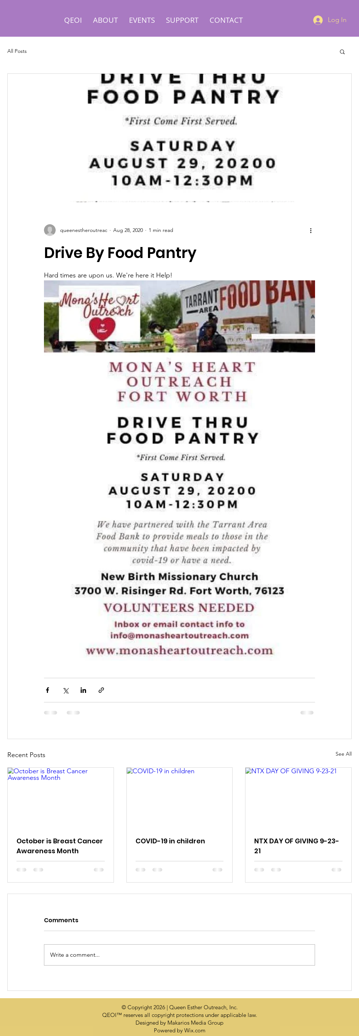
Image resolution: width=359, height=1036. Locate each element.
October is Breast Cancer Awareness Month (59, 845)
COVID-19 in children (170, 841)
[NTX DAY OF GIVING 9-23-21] (298, 797)
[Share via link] (101, 690)
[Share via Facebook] (47, 690)
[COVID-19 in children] (180, 797)
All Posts (17, 51)
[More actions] (310, 230)
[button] (342, 51)
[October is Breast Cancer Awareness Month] (61, 797)
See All (344, 753)
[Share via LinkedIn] (83, 690)
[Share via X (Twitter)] (65, 690)
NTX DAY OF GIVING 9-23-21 (296, 845)
